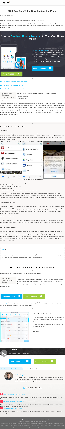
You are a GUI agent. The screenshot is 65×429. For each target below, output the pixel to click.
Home (17, 419)
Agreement (41, 419)
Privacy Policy (35, 419)
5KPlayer (5, 368)
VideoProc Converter (29, 233)
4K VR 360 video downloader (17, 302)
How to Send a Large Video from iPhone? (14, 394)
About (20, 419)
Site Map (47, 419)
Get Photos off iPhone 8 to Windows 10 (13, 401)
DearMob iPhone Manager (40, 50)
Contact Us (25, 419)
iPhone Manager (15, 368)
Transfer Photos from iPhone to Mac (12, 408)
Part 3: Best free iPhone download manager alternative (12, 88)
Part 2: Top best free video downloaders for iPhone (11, 85)
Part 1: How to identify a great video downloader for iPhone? (13, 81)
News (30, 419)
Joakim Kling (20, 375)
